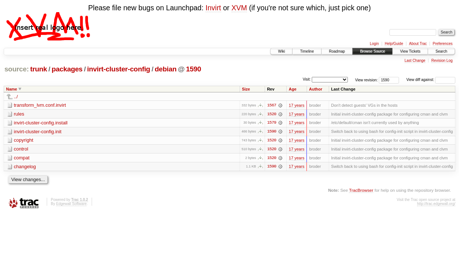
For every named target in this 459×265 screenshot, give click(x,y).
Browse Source (372, 51)
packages (67, 69)
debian (165, 69)
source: (16, 69)
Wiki (281, 51)
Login (374, 44)
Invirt (213, 8)
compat (22, 158)
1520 (271, 114)
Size (246, 89)
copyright (23, 140)
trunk (38, 69)
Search (441, 51)
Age (293, 89)
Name (11, 89)
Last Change (415, 61)
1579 (271, 123)
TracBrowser (361, 190)
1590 (193, 69)
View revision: (366, 80)
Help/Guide (394, 44)
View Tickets (410, 51)
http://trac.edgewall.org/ (436, 204)
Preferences (443, 44)
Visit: (307, 79)
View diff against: (430, 80)
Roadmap (337, 51)
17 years (296, 105)
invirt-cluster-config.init (37, 131)
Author (315, 89)
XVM (239, 8)
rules (19, 114)
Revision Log (442, 61)
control (21, 149)
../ (16, 96)
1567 (271, 105)
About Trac (418, 44)
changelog (25, 167)
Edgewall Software (71, 204)
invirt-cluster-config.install (41, 123)
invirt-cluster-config (118, 69)
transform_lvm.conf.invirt (40, 105)
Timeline (307, 51)
